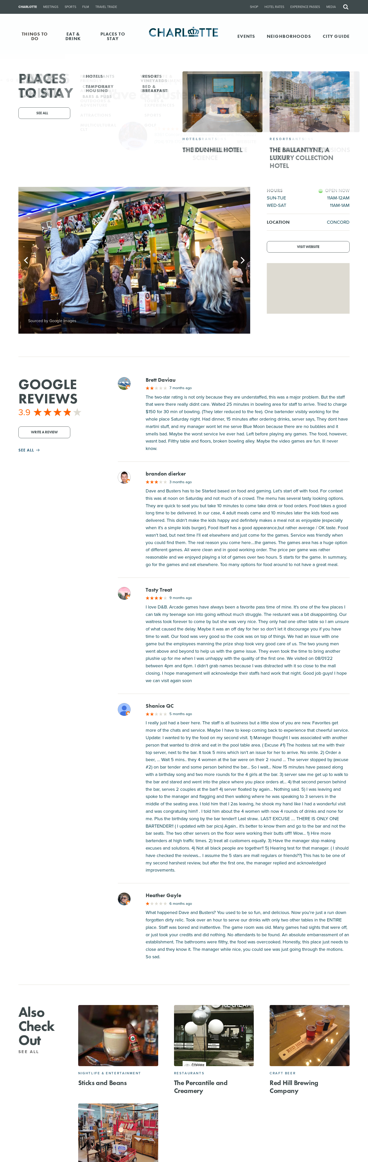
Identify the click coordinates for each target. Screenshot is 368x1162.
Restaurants (189, 1073)
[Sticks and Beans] (118, 1035)
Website (247, 141)
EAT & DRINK (73, 36)
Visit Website (308, 247)
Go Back (15, 80)
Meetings (50, 7)
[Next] (242, 260)
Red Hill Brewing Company (294, 1086)
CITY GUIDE (336, 36)
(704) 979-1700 (169, 141)
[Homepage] (184, 36)
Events (246, 36)
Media (331, 7)
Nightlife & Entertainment (109, 1073)
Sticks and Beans (102, 1082)
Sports (70, 7)
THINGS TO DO (35, 36)
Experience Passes (305, 7)
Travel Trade (106, 7)
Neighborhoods (289, 36)
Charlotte (27, 7)
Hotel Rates (274, 7)
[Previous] (26, 260)
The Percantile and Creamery (201, 1086)
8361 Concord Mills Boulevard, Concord (205, 134)
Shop (254, 7)
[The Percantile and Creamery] (214, 1035)
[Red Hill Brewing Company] (310, 1035)
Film (85, 7)
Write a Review (44, 432)
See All (31, 1052)
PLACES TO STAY (112, 36)
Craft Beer (283, 1073)
